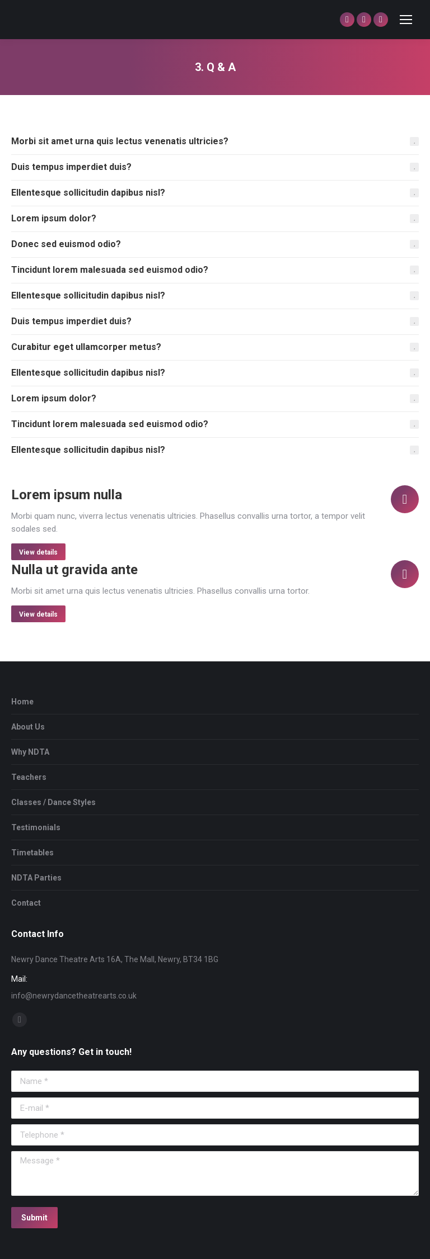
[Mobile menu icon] (406, 19)
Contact (26, 902)
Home (22, 701)
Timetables (32, 852)
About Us (28, 726)
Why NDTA (30, 751)
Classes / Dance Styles (53, 802)
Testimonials (35, 827)
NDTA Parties (36, 877)
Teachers (28, 777)
